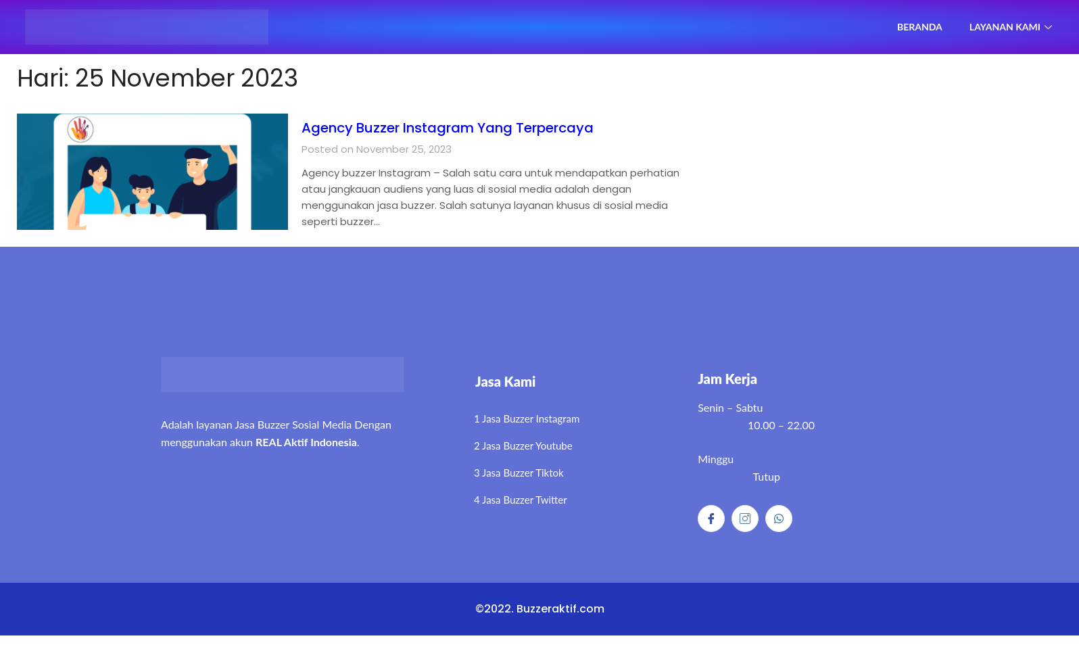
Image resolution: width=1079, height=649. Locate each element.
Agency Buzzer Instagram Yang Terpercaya (494, 126)
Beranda (909, 26)
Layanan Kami (1009, 26)
